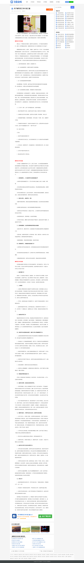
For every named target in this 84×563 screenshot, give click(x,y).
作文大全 (68, 47)
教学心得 (59, 47)
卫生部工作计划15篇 (16, 543)
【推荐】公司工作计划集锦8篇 (18, 547)
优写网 (22, 558)
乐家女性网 (51, 556)
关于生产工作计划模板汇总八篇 (38, 542)
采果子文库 (35, 554)
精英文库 (63, 556)
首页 (27, 1)
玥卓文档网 (67, 554)
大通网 (66, 556)
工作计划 (21, 5)
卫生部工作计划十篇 (36, 543)
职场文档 (17, 5)
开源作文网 (20, 556)
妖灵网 (23, 554)
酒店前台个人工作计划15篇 (19, 551)
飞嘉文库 (40, 561)
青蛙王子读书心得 (70, 26)
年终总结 (39, 1)
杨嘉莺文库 (69, 556)
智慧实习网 (27, 554)
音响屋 (28, 556)
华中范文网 (51, 554)
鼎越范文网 (47, 556)
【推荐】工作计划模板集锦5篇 (38, 547)
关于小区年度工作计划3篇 (37, 545)
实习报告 (58, 1)
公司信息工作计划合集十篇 (48, 551)
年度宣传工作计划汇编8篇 (17, 542)
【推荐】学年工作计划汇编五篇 (18, 545)
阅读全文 (23, 11)
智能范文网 (39, 556)
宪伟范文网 (31, 554)
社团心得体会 (69, 20)
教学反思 (59, 45)
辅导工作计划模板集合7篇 (37, 538)
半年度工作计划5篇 (16, 540)
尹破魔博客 (29, 558)
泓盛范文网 (20, 554)
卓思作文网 (59, 556)
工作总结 (32, 1)
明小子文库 (12, 556)
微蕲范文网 (12, 558)
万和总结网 (43, 554)
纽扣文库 (55, 554)
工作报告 (45, 1)
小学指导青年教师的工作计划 (38, 540)
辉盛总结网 (39, 554)
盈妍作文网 (31, 556)
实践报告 (51, 1)
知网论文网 (16, 554)
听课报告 (68, 45)
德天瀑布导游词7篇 (70, 28)
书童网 (19, 558)
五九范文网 (59, 554)
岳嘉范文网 (16, 558)
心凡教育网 (47, 554)
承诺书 (68, 43)
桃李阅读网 (16, 556)
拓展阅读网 (24, 556)
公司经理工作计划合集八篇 (17, 538)
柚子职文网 (43, 556)
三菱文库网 (34, 558)
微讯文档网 (63, 554)
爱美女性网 (25, 558)
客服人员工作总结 (60, 38)
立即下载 (50, 9)
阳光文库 (55, 556)
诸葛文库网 (71, 554)
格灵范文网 (35, 556)
